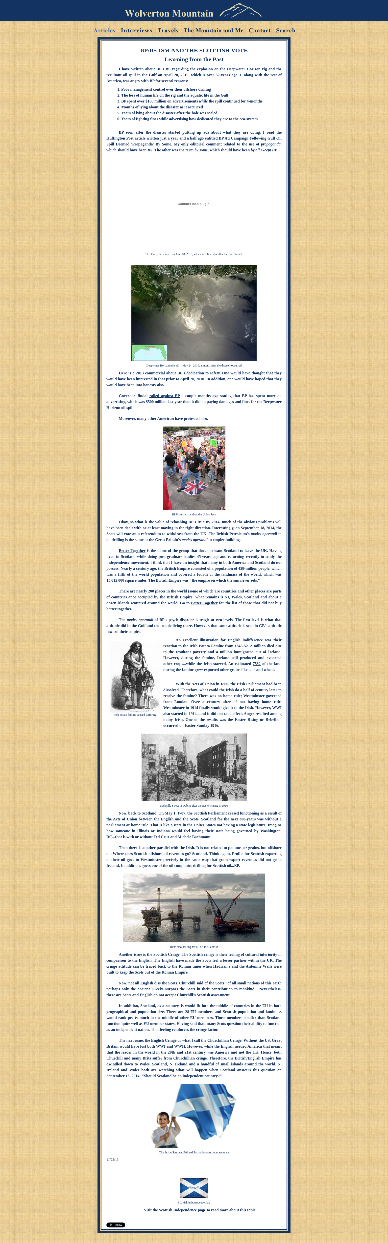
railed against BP (164, 396)
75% (257, 664)
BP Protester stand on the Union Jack (194, 514)
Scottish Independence (178, 1210)
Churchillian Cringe (224, 1040)
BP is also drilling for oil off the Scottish (194, 947)
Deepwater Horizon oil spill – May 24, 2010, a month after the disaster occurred (194, 365)
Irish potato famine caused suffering (134, 714)
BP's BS (163, 69)
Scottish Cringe (166, 954)
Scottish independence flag (194, 1202)
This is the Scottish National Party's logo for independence (194, 1152)
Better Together (132, 551)
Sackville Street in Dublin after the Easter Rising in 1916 (194, 805)
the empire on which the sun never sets (224, 580)
